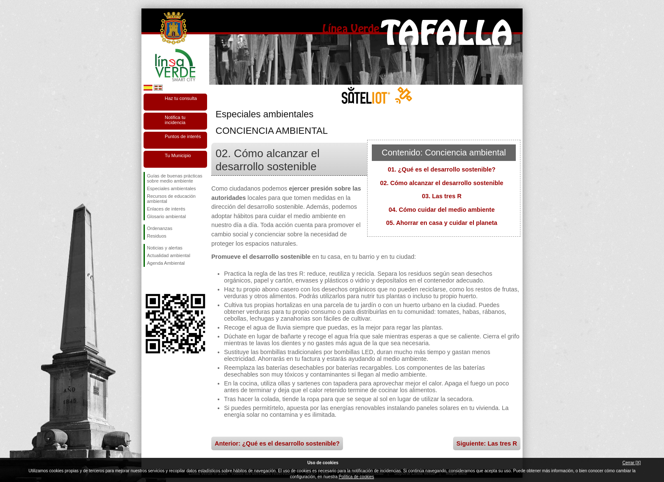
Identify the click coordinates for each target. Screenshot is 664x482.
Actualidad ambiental (168, 255)
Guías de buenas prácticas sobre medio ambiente (174, 178)
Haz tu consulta (181, 98)
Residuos (156, 235)
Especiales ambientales (171, 188)
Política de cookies (356, 476)
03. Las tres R (442, 196)
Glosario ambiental (166, 216)
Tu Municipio (178, 155)
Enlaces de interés (166, 208)
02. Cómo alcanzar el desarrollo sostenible (441, 183)
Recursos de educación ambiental (171, 199)
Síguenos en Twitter (163, 280)
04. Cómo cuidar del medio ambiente (442, 209)
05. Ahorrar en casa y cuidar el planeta (442, 222)
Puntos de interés (183, 136)
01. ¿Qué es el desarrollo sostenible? (441, 169)
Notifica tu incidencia (175, 120)
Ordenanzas (159, 228)
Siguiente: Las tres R (486, 443)
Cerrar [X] (631, 462)
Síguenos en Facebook (149, 280)
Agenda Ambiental (166, 263)
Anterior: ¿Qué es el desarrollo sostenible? (277, 443)
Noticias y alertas (165, 247)
